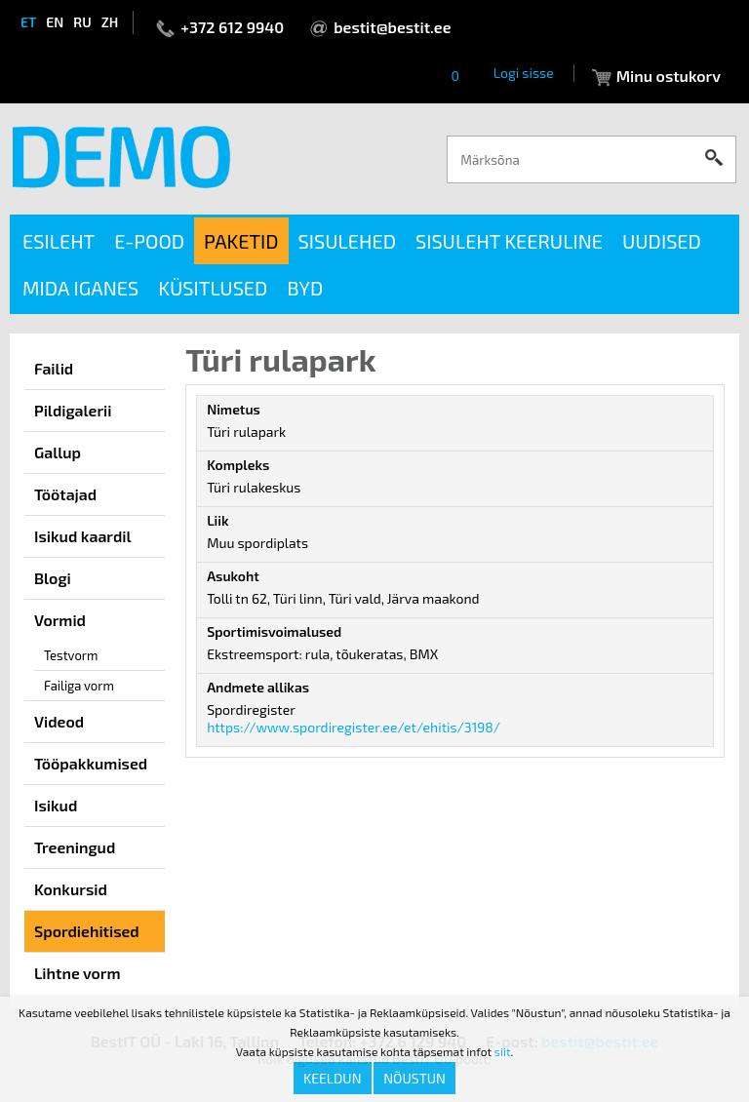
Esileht (58, 241)
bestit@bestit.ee (392, 27)
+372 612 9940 (232, 27)
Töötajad (65, 494)
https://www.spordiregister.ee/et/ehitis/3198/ (353, 727)
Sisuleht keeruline (509, 241)
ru (82, 22)
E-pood (149, 241)
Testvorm (71, 655)
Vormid (60, 619)
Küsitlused (212, 287)
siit (502, 1051)
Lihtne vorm (77, 973)
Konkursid (70, 889)
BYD (305, 287)
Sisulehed (347, 241)
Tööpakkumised (90, 763)
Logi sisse (523, 72)
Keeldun (332, 1078)
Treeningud (74, 847)
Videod (59, 721)
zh (110, 22)
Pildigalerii (73, 410)
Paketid (241, 241)
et (28, 22)
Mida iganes (80, 287)
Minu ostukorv (668, 75)
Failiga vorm (79, 685)
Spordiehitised (86, 931)
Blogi (52, 578)
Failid (53, 368)
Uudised (661, 241)
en (54, 22)
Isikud (55, 805)
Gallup (57, 452)
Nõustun (414, 1078)
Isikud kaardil (83, 536)
